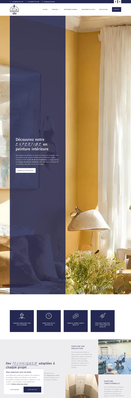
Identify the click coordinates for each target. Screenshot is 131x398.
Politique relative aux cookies (19, 384)
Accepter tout (32, 389)
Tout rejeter (14, 389)
